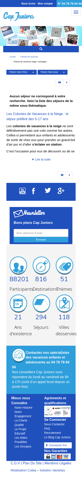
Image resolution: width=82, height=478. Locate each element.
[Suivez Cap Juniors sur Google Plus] (61, 193)
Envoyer (41, 239)
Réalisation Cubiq (23, 470)
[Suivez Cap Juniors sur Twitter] (48, 192)
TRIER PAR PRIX (18, 72)
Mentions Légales (58, 463)
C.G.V (15, 463)
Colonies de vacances (29, 57)
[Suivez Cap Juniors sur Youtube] (22, 193)
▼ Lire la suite (40, 159)
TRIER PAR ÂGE (49, 72)
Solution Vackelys (52, 470)
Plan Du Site (32, 463)
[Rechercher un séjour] (41, 49)
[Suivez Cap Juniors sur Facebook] (33, 193)
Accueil (13, 57)
